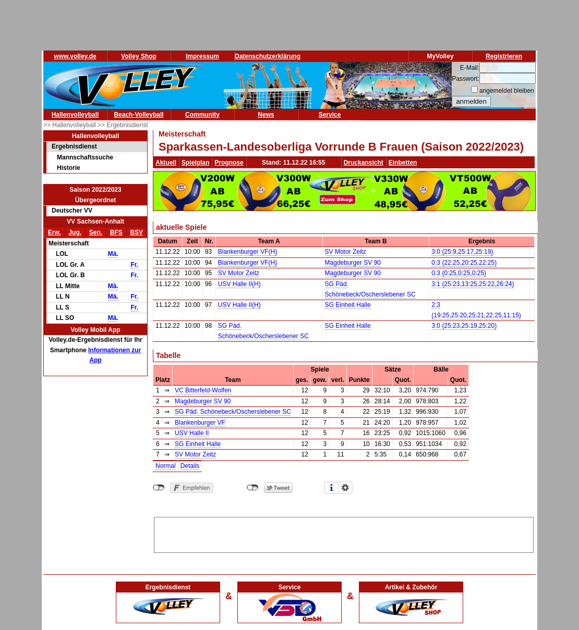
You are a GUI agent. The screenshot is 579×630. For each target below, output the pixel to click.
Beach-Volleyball (138, 114)
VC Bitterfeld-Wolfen (203, 390)
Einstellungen (345, 487)
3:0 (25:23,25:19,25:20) (464, 325)
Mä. (113, 253)
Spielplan (195, 162)
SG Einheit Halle (348, 304)
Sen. (95, 232)
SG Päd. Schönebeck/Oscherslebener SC (233, 411)
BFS (116, 232)
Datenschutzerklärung (267, 56)
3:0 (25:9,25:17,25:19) (462, 251)
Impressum (202, 56)
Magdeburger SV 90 (353, 262)
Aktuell (165, 162)
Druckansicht (363, 162)
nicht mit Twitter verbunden (253, 488)
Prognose (228, 162)
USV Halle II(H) (239, 284)
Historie (68, 167)
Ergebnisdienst (74, 146)
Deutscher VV (72, 210)
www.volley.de (75, 56)
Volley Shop (138, 56)
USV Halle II (192, 433)
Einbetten (403, 162)
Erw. (54, 232)
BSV (136, 232)
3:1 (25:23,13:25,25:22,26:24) (472, 284)
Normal (165, 466)
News (266, 114)
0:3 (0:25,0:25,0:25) (458, 273)
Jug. (74, 232)
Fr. (135, 264)
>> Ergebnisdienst (123, 125)
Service (330, 114)
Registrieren (504, 56)
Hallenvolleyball (75, 114)
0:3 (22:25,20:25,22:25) (464, 262)
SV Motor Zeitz (345, 251)
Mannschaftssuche (85, 157)
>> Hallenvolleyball (70, 125)
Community (202, 114)
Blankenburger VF (200, 422)
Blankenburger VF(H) (247, 251)
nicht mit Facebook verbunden (159, 488)
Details (190, 466)
